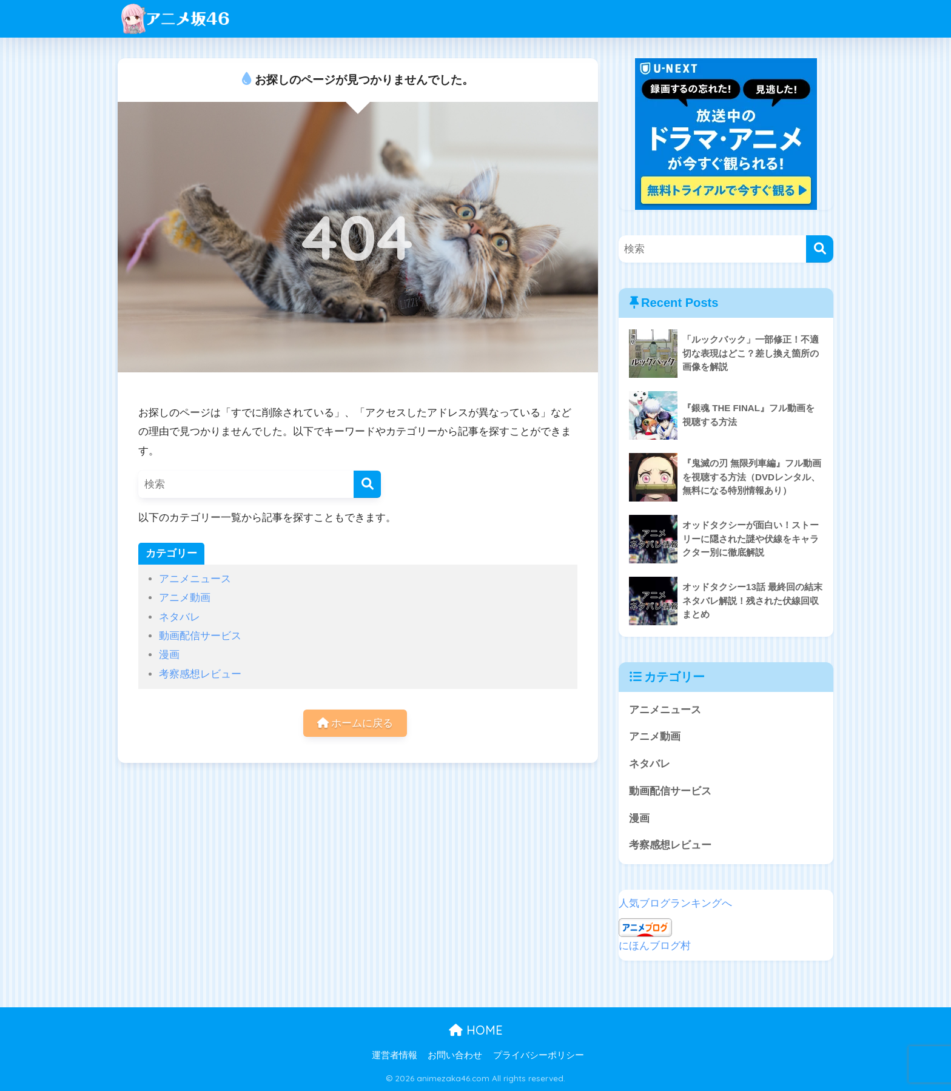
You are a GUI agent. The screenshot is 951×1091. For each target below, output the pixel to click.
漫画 (169, 654)
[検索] (367, 484)
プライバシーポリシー (538, 1055)
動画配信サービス (200, 636)
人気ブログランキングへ (675, 903)
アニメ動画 (184, 597)
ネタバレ (179, 617)
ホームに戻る (355, 723)
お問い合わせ (455, 1055)
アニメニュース (195, 579)
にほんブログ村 (655, 946)
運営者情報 (394, 1055)
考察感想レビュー (200, 674)
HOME (476, 1030)
